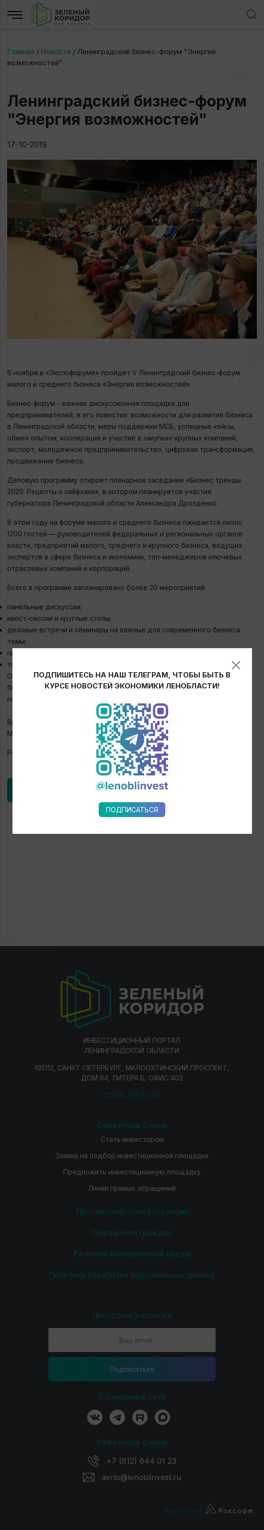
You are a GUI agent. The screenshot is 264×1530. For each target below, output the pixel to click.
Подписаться (132, 589)
